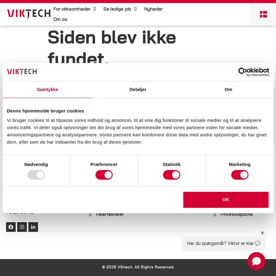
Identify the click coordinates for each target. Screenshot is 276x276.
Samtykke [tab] (47, 89)
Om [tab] (228, 89)
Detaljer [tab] (138, 89)
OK (225, 199)
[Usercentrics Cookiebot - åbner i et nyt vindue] (242, 71)
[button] (75, 9)
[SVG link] (28, 14)
